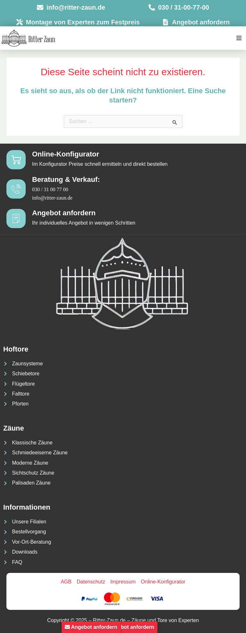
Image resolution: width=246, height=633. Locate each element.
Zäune (13, 428)
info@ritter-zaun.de (76, 7)
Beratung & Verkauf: (66, 179)
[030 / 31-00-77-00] (151, 7)
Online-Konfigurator (65, 154)
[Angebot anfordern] (165, 22)
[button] (238, 38)
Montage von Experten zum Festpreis (83, 22)
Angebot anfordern (201, 22)
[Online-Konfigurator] (16, 159)
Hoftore (15, 349)
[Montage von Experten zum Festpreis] (19, 22)
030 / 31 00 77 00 (50, 189)
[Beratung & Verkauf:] (16, 189)
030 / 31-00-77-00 (183, 7)
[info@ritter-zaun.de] (40, 7)
